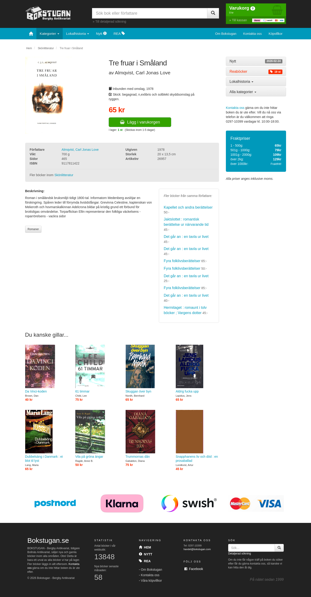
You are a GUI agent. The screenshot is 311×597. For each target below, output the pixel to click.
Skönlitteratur (46, 48)
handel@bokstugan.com (197, 549)
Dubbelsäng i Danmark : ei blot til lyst (46, 436)
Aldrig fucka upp (197, 369)
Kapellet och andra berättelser (188, 207)
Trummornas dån (147, 434)
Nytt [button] (256, 61)
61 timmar (97, 369)
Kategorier (49, 33)
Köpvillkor (276, 33)
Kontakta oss (252, 33)
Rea (145, 561)
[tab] (256, 61)
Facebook (193, 569)
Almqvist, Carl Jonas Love (80, 149)
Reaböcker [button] (256, 72)
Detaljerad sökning (239, 553)
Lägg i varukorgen (140, 122)
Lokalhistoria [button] (241, 81)
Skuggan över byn (147, 369)
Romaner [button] (33, 229)
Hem (29, 48)
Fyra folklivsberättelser (182, 261)
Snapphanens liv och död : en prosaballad (197, 436)
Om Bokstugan (225, 33)
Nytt (101, 33)
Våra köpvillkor (151, 580)
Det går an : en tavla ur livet (186, 237)
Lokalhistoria (77, 33)
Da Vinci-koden (46, 369)
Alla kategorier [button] (243, 92)
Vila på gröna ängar (97, 434)
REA (119, 33)
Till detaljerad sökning (110, 21)
